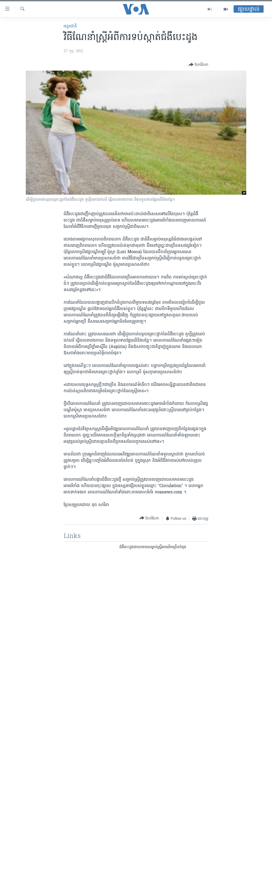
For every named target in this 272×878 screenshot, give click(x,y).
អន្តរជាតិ (70, 26)
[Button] (198, 65)
